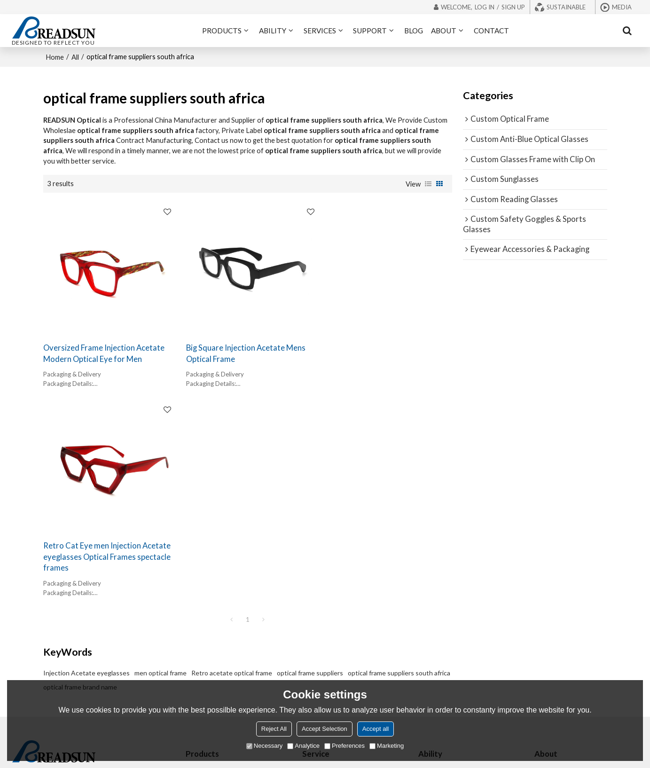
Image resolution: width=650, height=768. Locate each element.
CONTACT (491, 30)
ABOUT (443, 30)
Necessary (264, 745)
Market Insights (441, 600)
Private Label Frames (331, 587)
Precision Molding (444, 626)
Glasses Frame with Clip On (225, 626)
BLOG (413, 30)
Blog (541, 613)
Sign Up (513, 7)
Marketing (386, 745)
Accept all (375, 728)
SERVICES (320, 30)
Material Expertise (444, 613)
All (75, 56)
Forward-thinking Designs (455, 574)
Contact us (550, 626)
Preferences (344, 745)
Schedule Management (451, 652)
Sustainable (566, 7)
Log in (484, 7)
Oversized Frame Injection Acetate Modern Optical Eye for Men (104, 349)
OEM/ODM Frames (329, 574)
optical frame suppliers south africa (399, 471)
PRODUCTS (222, 30)
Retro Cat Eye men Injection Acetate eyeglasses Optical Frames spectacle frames (386, 355)
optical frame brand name (80, 485)
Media (622, 7)
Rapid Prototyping (445, 639)
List (428, 183)
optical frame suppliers (310, 471)
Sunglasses (202, 600)
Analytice (303, 745)
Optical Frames (207, 574)
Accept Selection (324, 728)
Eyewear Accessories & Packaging (235, 652)
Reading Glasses (209, 613)
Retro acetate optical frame (231, 471)
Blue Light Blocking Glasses (225, 587)
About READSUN (559, 574)
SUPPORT (370, 30)
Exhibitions (550, 587)
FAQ (540, 600)
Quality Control (440, 665)
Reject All (274, 728)
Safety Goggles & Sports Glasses (233, 639)
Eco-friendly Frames (330, 600)
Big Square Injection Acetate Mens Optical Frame (242, 349)
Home (55, 56)
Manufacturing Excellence (455, 587)
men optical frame (160, 471)
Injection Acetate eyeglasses (86, 471)
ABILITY (272, 30)
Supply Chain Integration (454, 678)
